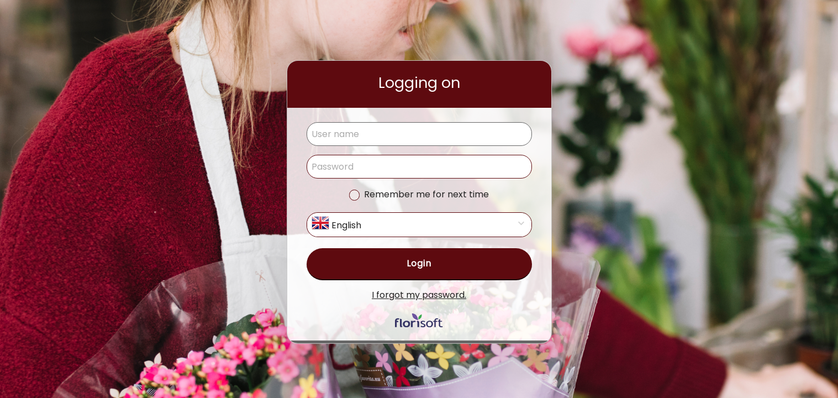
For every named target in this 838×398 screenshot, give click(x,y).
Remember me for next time (426, 194)
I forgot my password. (419, 295)
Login (419, 263)
